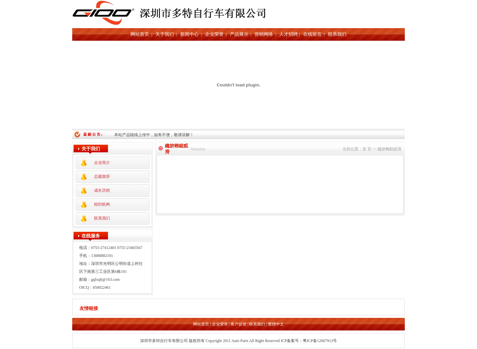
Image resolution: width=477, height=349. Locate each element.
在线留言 (312, 34)
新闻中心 (189, 34)
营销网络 (263, 34)
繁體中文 (276, 325)
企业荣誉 (214, 34)
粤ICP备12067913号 (320, 341)
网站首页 (140, 34)
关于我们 (164, 34)
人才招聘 (288, 34)
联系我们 (337, 34)
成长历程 (102, 190)
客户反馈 (238, 325)
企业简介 (102, 162)
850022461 (102, 287)
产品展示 (239, 34)
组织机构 (102, 204)
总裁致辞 (102, 176)
